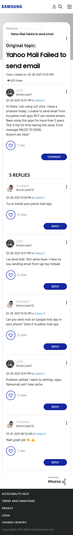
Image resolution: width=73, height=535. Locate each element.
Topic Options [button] (60, 39)
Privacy (7, 508)
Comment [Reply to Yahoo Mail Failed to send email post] (54, 157)
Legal (6, 515)
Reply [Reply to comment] (55, 226)
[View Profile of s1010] (19, 90)
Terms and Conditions (18, 501)
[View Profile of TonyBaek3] (22, 186)
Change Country (14, 522)
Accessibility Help (15, 494)
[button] (60, 92)
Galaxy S (40, 100)
